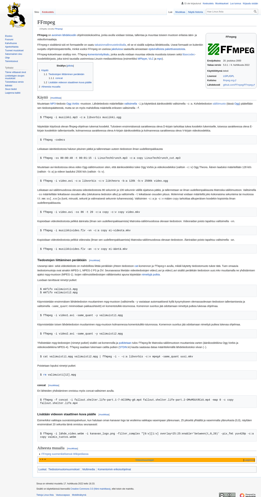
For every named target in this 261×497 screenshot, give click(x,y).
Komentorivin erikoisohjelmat (114, 466)
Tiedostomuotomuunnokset (63, 466)
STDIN (123, 344)
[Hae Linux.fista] (232, 11)
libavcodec (188, 54)
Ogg (236, 103)
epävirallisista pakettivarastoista (167, 49)
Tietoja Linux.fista (45, 492)
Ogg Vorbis (72, 103)
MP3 (53, 103)
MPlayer (142, 58)
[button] (12, 93)
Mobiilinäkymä (79, 492)
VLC (151, 58)
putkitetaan (125, 340)
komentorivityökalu (98, 54)
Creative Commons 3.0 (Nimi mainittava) (90, 486)
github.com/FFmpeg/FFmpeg (238, 85)
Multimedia (88, 466)
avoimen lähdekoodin (64, 35)
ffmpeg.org (228, 80)
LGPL (226, 76)
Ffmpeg (58, 28)
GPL (232, 76)
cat (136, 264)
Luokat (42, 466)
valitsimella (130, 103)
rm (44, 372)
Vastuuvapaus (63, 492)
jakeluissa (117, 49)
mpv (159, 58)
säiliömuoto (219, 103)
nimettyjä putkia (151, 272)
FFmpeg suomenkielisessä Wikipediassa (64, 451)
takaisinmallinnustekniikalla (110, 44)
